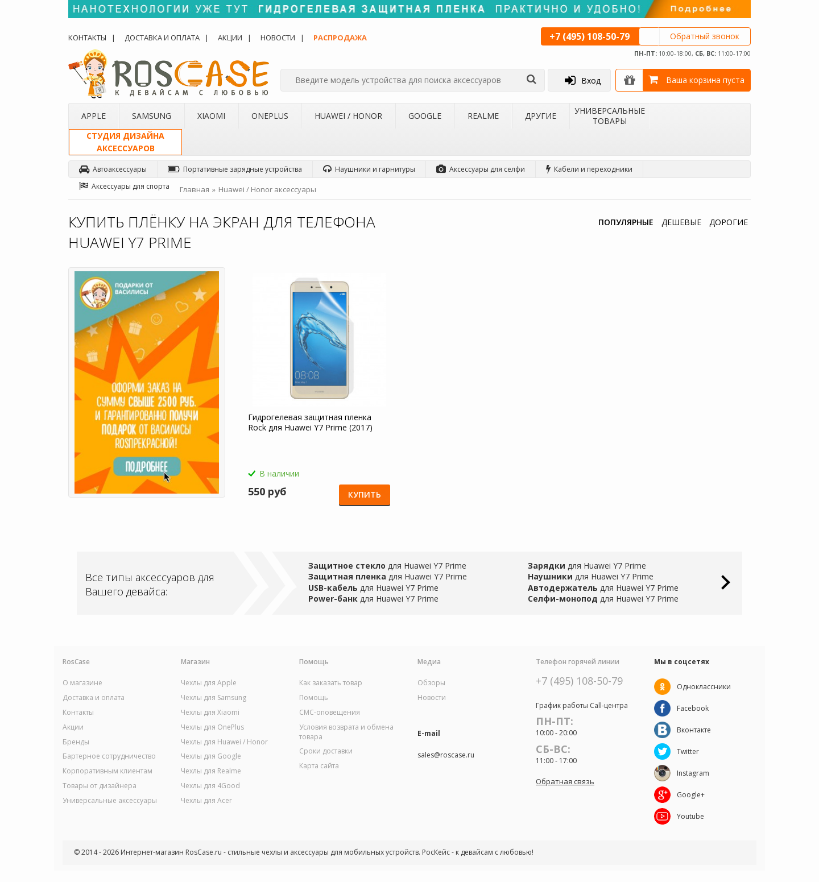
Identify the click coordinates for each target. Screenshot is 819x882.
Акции (230, 37)
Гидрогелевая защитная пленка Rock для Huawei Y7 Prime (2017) (310, 422)
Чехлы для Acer (206, 800)
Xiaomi (211, 115)
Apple (93, 115)
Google (424, 115)
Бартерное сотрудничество (109, 756)
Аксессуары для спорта (124, 186)
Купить (364, 494)
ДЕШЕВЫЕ (681, 222)
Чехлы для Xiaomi (210, 712)
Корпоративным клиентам (107, 771)
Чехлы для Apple (209, 683)
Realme (483, 115)
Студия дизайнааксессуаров (125, 142)
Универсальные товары (609, 115)
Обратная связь (565, 781)
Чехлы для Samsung (213, 697)
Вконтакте (694, 730)
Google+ (691, 795)
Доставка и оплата (162, 37)
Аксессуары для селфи (480, 169)
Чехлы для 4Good (210, 785)
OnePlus (269, 115)
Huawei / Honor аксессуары (267, 189)
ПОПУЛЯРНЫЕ (625, 222)
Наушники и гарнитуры (369, 169)
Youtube (690, 816)
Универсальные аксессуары (110, 800)
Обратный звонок (704, 36)
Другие (540, 115)
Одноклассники (704, 686)
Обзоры (431, 683)
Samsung (151, 115)
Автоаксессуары (113, 169)
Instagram (693, 773)
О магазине (82, 683)
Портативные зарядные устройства (235, 169)
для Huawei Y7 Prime (387, 565)
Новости (277, 37)
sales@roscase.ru (445, 755)
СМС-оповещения (329, 712)
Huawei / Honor (348, 115)
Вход (583, 80)
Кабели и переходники (589, 169)
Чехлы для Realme (211, 771)
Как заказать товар (330, 683)
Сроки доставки (326, 751)
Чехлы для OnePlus (212, 727)
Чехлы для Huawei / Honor (224, 742)
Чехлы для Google (211, 756)
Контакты (87, 37)
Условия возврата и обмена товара (346, 732)
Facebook (693, 708)
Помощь (313, 697)
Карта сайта (319, 766)
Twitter (688, 751)
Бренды (76, 742)
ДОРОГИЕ (728, 222)
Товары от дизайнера (99, 785)
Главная (194, 189)
